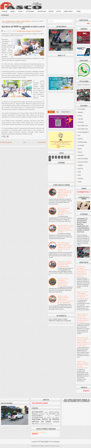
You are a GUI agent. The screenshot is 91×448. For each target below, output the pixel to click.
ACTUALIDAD (4, 11)
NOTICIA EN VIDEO (42, 11)
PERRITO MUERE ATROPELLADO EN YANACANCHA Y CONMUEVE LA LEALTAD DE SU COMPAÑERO (65, 299)
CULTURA (80, 119)
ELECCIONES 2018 (83, 129)
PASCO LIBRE (44, 441)
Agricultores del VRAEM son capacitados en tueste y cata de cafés (23, 27)
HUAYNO (80, 139)
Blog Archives (65, 112)
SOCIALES (80, 178)
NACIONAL (17, 21)
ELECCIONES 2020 (83, 125)
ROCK (79, 175)
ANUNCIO (80, 112)
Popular (51, 112)
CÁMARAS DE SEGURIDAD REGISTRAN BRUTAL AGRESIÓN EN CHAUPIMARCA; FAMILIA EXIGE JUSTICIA (83, 225)
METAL (80, 149)
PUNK (79, 172)
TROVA (80, 182)
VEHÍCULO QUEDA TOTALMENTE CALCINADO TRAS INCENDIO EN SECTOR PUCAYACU (65, 211)
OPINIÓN (78, 11)
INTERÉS (21, 10)
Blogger (57, 441)
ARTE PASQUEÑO (31, 10)
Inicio (24, 142)
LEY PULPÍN (81, 145)
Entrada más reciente (6, 142)
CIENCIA (80, 116)
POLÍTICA (58, 11)
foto (79, 135)
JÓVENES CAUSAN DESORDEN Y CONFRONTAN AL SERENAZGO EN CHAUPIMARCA (63, 282)
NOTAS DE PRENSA (25, 21)
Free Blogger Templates (43, 446)
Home (3, 21)
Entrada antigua (42, 142)
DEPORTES (51, 11)
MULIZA (80, 152)
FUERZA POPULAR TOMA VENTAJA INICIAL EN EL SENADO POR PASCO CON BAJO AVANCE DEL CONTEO (65, 228)
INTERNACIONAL (5, 15)
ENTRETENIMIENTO (83, 132)
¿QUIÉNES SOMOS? (69, 10)
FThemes (57, 446)
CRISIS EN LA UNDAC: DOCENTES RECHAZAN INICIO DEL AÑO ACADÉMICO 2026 (83, 364)
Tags (57, 112)
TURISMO (13, 10)
